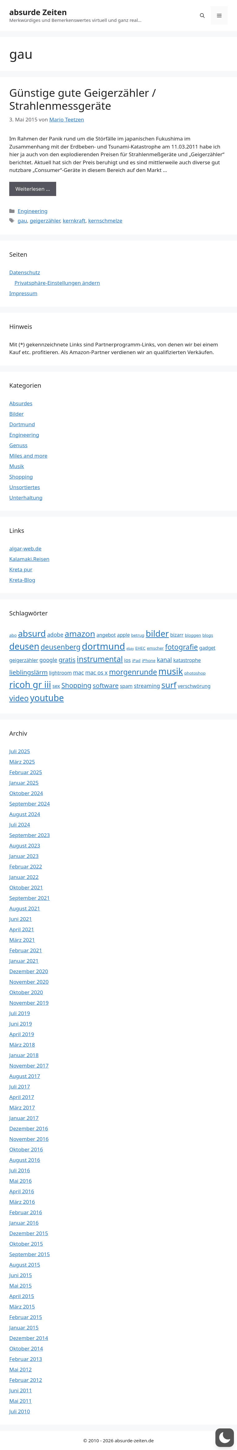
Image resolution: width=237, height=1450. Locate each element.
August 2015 (24, 1264)
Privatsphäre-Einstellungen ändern (57, 282)
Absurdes (20, 403)
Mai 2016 (20, 1180)
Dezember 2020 (28, 971)
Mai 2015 (20, 1285)
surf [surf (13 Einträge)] (169, 684)
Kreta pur (20, 569)
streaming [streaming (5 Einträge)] (147, 685)
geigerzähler (45, 220)
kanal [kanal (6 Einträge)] (164, 660)
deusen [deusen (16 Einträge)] (24, 646)
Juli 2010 (19, 1411)
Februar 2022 (25, 866)
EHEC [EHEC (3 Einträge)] (140, 648)
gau (22, 220)
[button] (202, 15)
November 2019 (28, 1002)
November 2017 (28, 1065)
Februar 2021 (25, 950)
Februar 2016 (25, 1212)
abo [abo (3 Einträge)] (13, 635)
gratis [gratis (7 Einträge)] (67, 659)
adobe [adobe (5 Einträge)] (55, 634)
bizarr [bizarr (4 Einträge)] (176, 634)
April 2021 (21, 929)
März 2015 (22, 1306)
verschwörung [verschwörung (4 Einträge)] (194, 686)
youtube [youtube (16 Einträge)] (47, 698)
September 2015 (29, 1254)
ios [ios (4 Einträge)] (127, 660)
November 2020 (28, 981)
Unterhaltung (26, 497)
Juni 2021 (20, 918)
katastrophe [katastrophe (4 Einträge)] (187, 660)
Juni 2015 (20, 1275)
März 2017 (22, 1107)
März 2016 (22, 1201)
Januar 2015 (24, 1327)
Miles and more (28, 455)
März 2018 (22, 1044)
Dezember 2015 (28, 1233)
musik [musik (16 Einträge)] (170, 671)
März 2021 (22, 939)
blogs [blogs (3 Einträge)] (207, 635)
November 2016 (28, 1138)
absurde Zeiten (38, 12)
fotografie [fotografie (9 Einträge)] (181, 647)
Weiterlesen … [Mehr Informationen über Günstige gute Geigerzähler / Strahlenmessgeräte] (32, 188)
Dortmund (22, 424)
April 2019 (21, 1034)
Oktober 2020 (26, 992)
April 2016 (21, 1191)
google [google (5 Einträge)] (48, 660)
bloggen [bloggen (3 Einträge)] (193, 635)
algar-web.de (25, 548)
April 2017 (21, 1097)
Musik (16, 466)
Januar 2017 (24, 1117)
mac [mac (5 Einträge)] (78, 672)
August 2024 (24, 814)
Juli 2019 (19, 1013)
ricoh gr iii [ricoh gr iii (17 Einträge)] (30, 684)
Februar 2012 (25, 1379)
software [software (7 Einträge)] (106, 685)
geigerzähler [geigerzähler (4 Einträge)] (23, 660)
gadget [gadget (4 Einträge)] (207, 647)
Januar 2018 (24, 1055)
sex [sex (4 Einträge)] (56, 686)
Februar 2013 (25, 1358)
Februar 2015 (25, 1317)
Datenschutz (24, 272)
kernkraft (74, 220)
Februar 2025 (25, 772)
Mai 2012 (20, 1369)
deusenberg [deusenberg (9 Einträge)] (61, 647)
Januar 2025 (24, 782)
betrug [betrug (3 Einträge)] (137, 635)
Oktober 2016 (26, 1149)
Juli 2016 (19, 1170)
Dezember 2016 (28, 1128)
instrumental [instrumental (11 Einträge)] (100, 659)
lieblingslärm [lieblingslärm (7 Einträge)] (28, 672)
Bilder (16, 413)
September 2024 (29, 803)
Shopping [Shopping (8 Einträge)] (76, 685)
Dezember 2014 (28, 1338)
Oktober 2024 (26, 793)
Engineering (33, 210)
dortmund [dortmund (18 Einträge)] (103, 646)
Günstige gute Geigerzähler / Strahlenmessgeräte (82, 99)
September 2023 (29, 835)
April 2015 (21, 1296)
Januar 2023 (24, 856)
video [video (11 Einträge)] (19, 698)
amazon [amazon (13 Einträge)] (80, 633)
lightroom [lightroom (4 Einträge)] (60, 672)
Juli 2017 (19, 1086)
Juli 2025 (19, 751)
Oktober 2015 (26, 1243)
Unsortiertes (24, 487)
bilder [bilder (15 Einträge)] (157, 633)
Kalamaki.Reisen (29, 558)
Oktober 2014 (26, 1348)
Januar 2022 (24, 876)
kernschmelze (105, 220)
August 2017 (24, 1076)
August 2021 (24, 908)
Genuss (18, 445)
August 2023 (24, 845)
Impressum (23, 293)
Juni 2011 (20, 1390)
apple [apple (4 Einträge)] (123, 634)
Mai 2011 (20, 1400)
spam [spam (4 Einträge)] (126, 686)
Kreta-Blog (22, 579)
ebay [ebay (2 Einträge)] (130, 648)
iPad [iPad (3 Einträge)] (136, 660)
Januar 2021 (24, 960)
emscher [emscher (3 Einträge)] (155, 648)
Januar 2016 (24, 1222)
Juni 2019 (20, 1023)
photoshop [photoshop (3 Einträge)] (195, 673)
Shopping (21, 476)
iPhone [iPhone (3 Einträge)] (149, 660)
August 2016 (24, 1159)
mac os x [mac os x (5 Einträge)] (96, 672)
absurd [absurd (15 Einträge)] (32, 633)
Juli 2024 (19, 824)
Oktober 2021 (26, 887)
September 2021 (29, 897)
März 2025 (22, 761)
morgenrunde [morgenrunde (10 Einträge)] (133, 672)
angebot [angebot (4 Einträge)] (106, 634)
